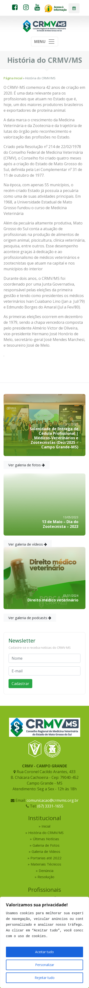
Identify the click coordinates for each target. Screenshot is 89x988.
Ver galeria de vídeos (27, 544)
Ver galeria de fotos (26, 464)
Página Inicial (13, 78)
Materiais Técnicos (46, 864)
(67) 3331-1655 (50, 806)
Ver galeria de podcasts (29, 617)
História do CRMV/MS (46, 832)
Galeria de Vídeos (46, 851)
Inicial (46, 826)
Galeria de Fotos (46, 845)
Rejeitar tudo (45, 977)
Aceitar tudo (44, 952)
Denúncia (46, 870)
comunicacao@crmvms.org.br (53, 800)
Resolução (45, 876)
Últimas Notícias (46, 838)
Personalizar (44, 964)
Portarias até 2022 (45, 857)
